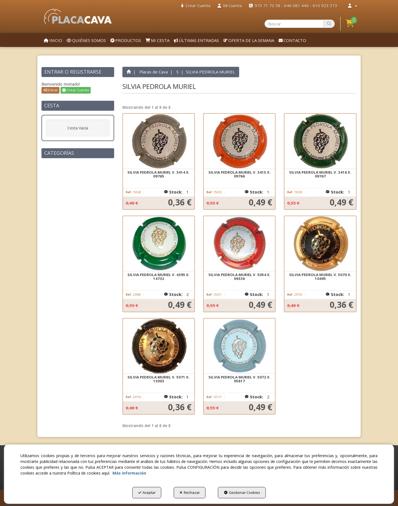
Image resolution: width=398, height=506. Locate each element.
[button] (77, 16)
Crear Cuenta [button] (75, 90)
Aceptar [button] (147, 492)
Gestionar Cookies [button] (242, 492)
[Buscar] (329, 24)
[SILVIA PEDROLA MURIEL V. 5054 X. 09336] (239, 243)
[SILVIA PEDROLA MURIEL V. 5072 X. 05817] (239, 346)
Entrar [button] (50, 90)
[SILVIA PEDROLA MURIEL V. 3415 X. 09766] (239, 141)
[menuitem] (196, 5)
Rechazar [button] (190, 492)
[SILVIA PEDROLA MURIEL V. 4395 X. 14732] (158, 243)
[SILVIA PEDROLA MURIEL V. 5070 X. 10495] (320, 243)
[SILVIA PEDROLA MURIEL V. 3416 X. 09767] (320, 141)
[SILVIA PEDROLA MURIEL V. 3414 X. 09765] (158, 141)
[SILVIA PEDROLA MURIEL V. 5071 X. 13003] (158, 346)
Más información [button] (129, 473)
